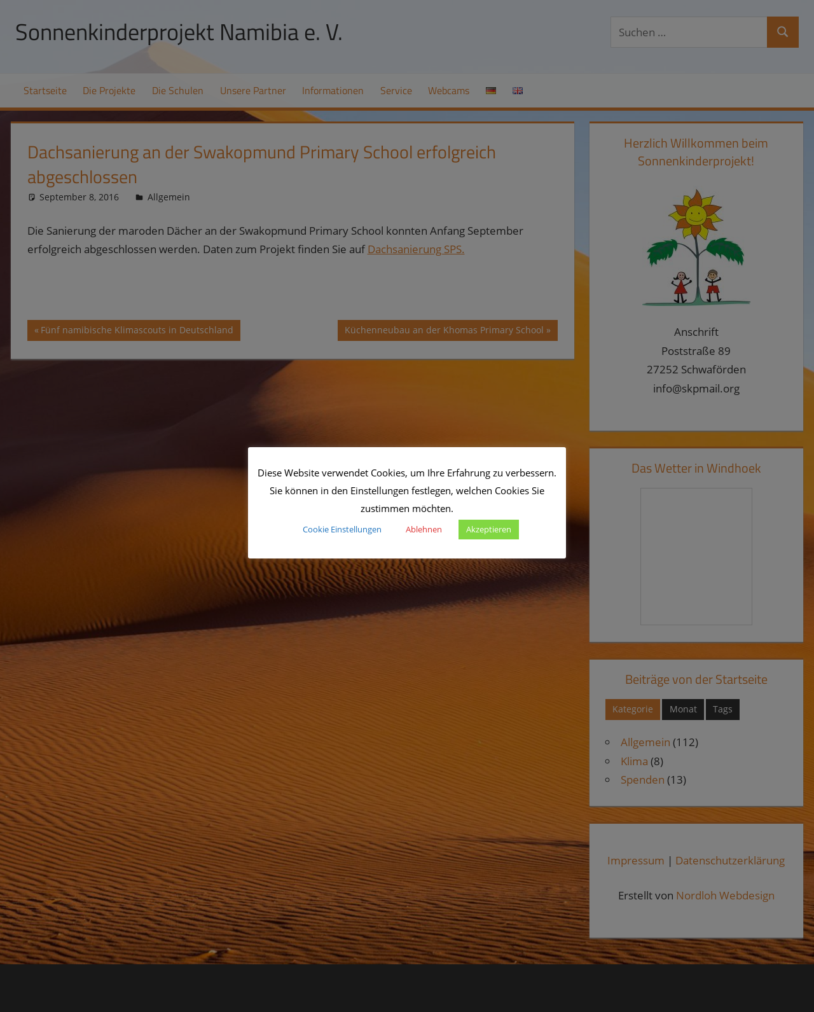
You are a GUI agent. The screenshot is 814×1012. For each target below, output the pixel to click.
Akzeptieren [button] (488, 529)
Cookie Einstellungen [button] (342, 529)
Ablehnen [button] (424, 529)
